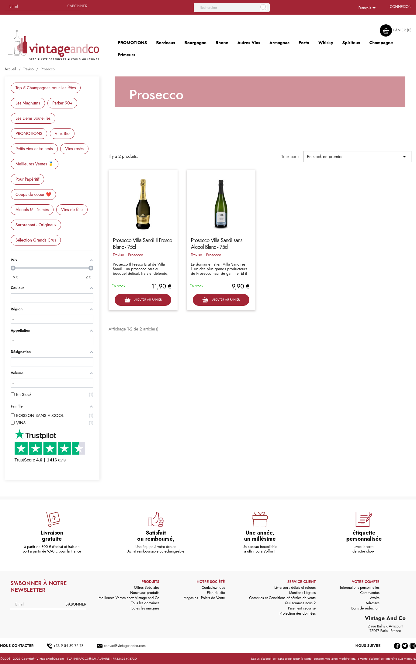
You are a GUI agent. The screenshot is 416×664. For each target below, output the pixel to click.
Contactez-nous (213, 587)
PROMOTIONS (29, 133)
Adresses (373, 603)
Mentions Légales (302, 592)
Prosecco (135, 255)
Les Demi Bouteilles (33, 118)
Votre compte (366, 582)
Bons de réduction (365, 608)
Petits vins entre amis (34, 149)
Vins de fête (72, 210)
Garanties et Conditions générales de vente (282, 598)
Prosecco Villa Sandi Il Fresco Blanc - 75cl (142, 243)
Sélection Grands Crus (36, 240)
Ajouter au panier (143, 300)
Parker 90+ (62, 103)
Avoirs (375, 598)
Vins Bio (62, 133)
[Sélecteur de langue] (368, 8)
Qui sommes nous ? (300, 603)
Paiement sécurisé (302, 608)
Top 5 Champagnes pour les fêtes (46, 88)
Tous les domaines (145, 603)
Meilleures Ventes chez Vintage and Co (129, 598)
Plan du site (216, 592)
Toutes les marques (144, 608)
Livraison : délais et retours (295, 587)
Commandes (369, 592)
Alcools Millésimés (32, 210)
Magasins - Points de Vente (204, 598)
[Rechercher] (232, 7)
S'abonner (77, 6)
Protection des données (297, 613)
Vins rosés (74, 149)
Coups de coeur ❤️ (33, 194)
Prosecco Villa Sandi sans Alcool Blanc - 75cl (216, 243)
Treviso (118, 255)
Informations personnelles (360, 587)
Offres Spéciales (146, 587)
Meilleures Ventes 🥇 (35, 164)
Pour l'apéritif (27, 179)
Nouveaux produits (144, 592)
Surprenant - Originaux (36, 225)
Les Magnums (28, 103)
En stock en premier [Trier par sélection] (357, 156)
